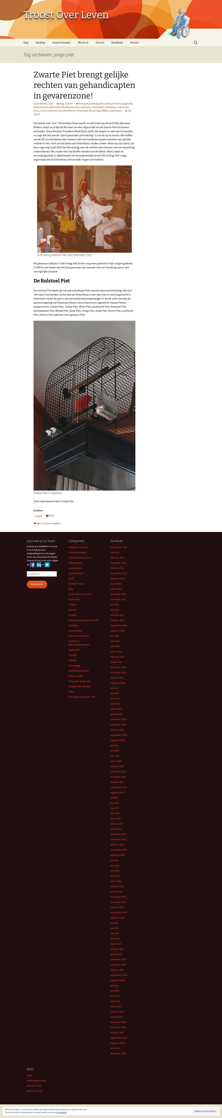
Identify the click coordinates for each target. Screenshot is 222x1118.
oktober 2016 (117, 844)
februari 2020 (117, 656)
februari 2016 (117, 886)
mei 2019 (114, 698)
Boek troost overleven (80, 594)
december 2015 (118, 896)
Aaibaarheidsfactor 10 (80, 557)
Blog (25, 42)
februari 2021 (117, 614)
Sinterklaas (110, 107)
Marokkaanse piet (70, 107)
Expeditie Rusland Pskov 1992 (83, 620)
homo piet (105, 103)
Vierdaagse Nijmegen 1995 (82, 696)
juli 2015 (114, 922)
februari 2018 (117, 766)
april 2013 (115, 1048)
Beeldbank (117, 42)
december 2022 (118, 562)
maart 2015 (116, 943)
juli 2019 (114, 688)
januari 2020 (116, 661)
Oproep (73, 655)
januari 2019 (116, 714)
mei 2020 (114, 641)
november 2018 (118, 724)
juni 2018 (114, 750)
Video (71, 691)
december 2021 (118, 594)
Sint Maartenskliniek (79, 670)
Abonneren (37, 584)
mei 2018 (114, 755)
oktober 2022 (117, 568)
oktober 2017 (117, 781)
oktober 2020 (117, 620)
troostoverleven (67, 110)
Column (68, 103)
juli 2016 (114, 860)
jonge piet (127, 103)
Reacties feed (34, 1085)
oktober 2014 (117, 969)
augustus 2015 (117, 917)
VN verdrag (94, 110)
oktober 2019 (117, 677)
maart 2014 (116, 1006)
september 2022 (118, 573)
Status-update (76, 675)
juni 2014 (114, 990)
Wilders (105, 110)
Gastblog (40, 42)
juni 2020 (114, 635)
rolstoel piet (97, 107)
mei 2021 (114, 609)
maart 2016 (116, 881)
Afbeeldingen (75, 562)
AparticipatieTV (76, 573)
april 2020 (115, 646)
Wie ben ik (83, 42)
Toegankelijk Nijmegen (80, 686)
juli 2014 (114, 985)
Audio (71, 578)
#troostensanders (78, 552)
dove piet (83, 103)
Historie (100, 42)
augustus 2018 (117, 740)
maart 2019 (116, 708)
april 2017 (115, 813)
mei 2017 (114, 808)
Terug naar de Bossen (80, 681)
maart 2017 (116, 818)
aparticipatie (75, 568)
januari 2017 (116, 828)
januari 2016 (116, 891)
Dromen (73, 609)
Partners (134, 42)
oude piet (85, 107)
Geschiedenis (75, 630)
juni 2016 (114, 865)
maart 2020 (116, 651)
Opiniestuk (74, 649)
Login (29, 1075)
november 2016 (118, 839)
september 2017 (118, 787)
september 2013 (118, 1037)
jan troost (116, 103)
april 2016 (115, 875)
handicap (93, 103)
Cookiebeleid (61, 1112)
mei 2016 (114, 870)
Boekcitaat (74, 599)
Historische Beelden (79, 635)
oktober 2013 (117, 1032)
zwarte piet (116, 110)
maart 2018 (116, 761)
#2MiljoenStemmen (78, 547)
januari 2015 (116, 954)
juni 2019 (114, 693)
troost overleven (48, 110)
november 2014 (118, 964)
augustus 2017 (117, 792)
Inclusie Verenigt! (61, 42)
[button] (84, 209)
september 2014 (118, 975)
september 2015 (118, 912)
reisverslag (74, 665)
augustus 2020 (117, 630)
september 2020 (118, 625)
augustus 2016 (117, 855)
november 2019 (118, 672)
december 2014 (118, 959)
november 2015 (118, 902)
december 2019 (118, 667)
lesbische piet (41, 107)
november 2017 (118, 776)
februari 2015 (117, 948)
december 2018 (118, 719)
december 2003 (118, 1053)
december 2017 (118, 771)
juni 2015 (114, 928)
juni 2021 (114, 604)
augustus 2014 (117, 980)
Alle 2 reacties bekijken (48, 523)
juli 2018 (114, 745)
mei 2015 (114, 933)
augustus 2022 (117, 578)
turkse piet (82, 110)
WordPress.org (34, 1090)
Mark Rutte (54, 107)
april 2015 (115, 938)
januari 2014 (116, 1016)
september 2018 (118, 735)
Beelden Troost (76, 583)
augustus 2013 (117, 1042)
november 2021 (118, 599)
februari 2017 (117, 823)
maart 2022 (116, 583)
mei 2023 (114, 552)
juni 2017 (114, 802)
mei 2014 (114, 995)
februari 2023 (117, 557)
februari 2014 (117, 1011)
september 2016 (118, 849)
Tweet (38, 515)
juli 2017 (114, 797)
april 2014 (115, 1001)
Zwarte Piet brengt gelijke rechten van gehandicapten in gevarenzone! (84, 85)
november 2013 (118, 1027)
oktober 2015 (117, 907)
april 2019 (115, 703)
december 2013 (118, 1022)
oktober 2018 (117, 729)
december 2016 (118, 834)
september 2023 (118, 547)
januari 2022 (116, 588)
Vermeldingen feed (36, 1080)
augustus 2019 (117, 682)
